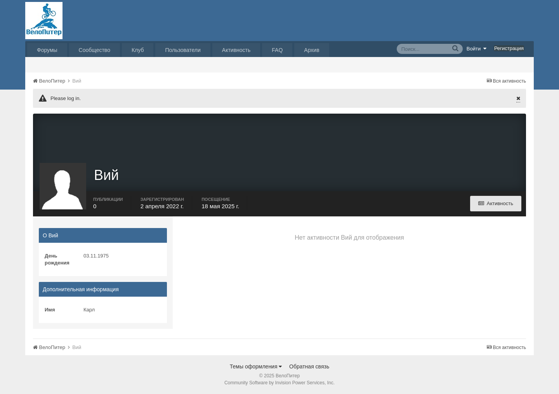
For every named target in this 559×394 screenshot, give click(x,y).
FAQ (277, 50)
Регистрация (509, 48)
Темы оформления (256, 366)
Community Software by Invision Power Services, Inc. (279, 382)
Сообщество (94, 50)
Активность (236, 50)
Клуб (138, 50)
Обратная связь (309, 366)
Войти (477, 48)
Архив (311, 50)
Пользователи (182, 50)
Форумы (47, 50)
